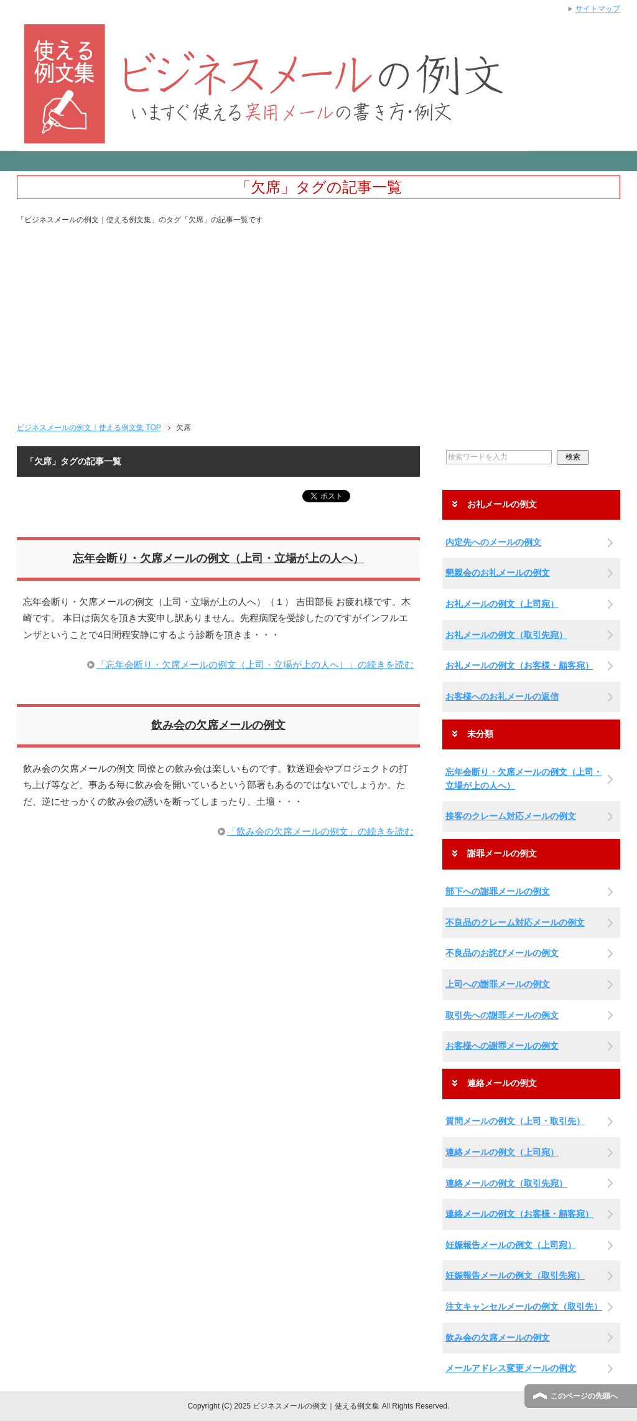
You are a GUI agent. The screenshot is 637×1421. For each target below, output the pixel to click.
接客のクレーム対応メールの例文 (510, 816)
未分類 (480, 734)
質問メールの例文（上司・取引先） (515, 1121)
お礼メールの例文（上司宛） (502, 604)
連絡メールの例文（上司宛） (502, 1152)
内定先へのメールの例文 (493, 542)
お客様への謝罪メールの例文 (502, 1046)
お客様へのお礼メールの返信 (502, 696)
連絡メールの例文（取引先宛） (506, 1183)
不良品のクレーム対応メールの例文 (515, 922)
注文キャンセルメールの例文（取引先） (523, 1306)
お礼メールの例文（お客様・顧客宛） (519, 665)
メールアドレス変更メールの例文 (510, 1368)
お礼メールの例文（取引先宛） (506, 635)
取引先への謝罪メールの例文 (502, 1015)
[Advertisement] (318, 319)
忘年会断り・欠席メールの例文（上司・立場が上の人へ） (218, 558)
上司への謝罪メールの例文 (497, 984)
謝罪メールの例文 (502, 853)
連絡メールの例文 (502, 1083)
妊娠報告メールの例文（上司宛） (510, 1245)
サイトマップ (597, 8)
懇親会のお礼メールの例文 (497, 573)
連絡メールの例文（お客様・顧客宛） (519, 1214)
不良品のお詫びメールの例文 (502, 953)
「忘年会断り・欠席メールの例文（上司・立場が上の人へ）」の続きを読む (255, 665)
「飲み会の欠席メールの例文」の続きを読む (320, 832)
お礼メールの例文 (502, 504)
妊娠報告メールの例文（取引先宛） (515, 1275)
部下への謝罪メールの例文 (497, 891)
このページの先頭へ (584, 1396)
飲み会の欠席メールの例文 (218, 725)
